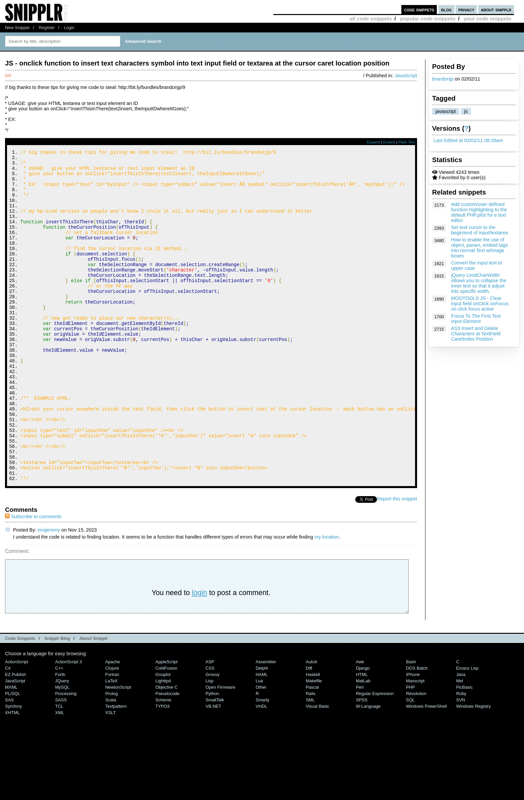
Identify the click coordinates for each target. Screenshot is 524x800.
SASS (61, 762)
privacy (466, 9)
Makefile (314, 743)
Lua (259, 743)
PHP (410, 749)
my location (326, 599)
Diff (309, 730)
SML (310, 762)
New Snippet (17, 27)
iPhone (413, 736)
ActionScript (16, 723)
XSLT (110, 774)
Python (212, 755)
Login (69, 27)
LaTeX (111, 743)
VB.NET (213, 768)
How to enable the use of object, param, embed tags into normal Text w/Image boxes (479, 247)
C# (8, 730)
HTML (362, 736)
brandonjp (442, 79)
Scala (110, 762)
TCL (59, 768)
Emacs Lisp (467, 730)
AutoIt (311, 723)
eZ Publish (15, 736)
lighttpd (163, 743)
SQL (410, 762)
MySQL (62, 749)
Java (460, 736)
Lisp (210, 743)
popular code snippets (427, 18)
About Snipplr (93, 700)
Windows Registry (473, 768)
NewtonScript (118, 749)
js (466, 111)
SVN (460, 762)
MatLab (363, 743)
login (199, 655)
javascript (445, 111)
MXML (11, 749)
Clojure (112, 730)
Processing (66, 755)
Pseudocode (167, 755)
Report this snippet (397, 561)
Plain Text (406, 142)
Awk (360, 723)
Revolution (416, 755)
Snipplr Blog (57, 700)
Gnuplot (162, 736)
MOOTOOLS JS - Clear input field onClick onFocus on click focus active (480, 304)
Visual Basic (317, 768)
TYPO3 (162, 768)
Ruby (461, 755)
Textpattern (116, 768)
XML (59, 774)
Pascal (312, 749)
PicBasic (464, 749)
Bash (411, 723)
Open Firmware (220, 749)
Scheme (163, 762)
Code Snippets (20, 700)
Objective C (166, 749)
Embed (389, 142)
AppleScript (166, 723)
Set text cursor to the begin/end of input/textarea (479, 230)
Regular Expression (375, 755)
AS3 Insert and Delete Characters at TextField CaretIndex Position (476, 334)
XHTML (12, 774)
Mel (459, 743)
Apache (112, 723)
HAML (262, 736)
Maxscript (415, 743)
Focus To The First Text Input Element (476, 318)
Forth (60, 736)
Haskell (313, 736)
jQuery (62, 743)
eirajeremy (49, 592)
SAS (9, 762)
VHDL (261, 768)
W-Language (368, 768)
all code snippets (371, 18)
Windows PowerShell (426, 768)
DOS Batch (417, 730)
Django (363, 730)
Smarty (262, 762)
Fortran (112, 736)
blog (446, 9)
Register (47, 27)
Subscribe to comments (33, 578)
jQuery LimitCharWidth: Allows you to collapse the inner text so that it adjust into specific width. (479, 283)
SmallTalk (215, 762)
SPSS (362, 762)
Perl (360, 749)
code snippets (419, 9)
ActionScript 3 (68, 723)
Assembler (266, 723)
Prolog (111, 755)
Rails (310, 755)
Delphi (262, 730)
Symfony (13, 768)
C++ (59, 730)
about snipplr (496, 9)
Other (261, 749)
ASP (210, 723)
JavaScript (406, 75)
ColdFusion (166, 730)
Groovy (213, 736)
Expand (373, 142)
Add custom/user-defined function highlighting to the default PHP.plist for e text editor (479, 212)
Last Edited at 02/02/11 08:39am (468, 140)
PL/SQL (12, 755)
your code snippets (487, 18)
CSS (210, 730)
